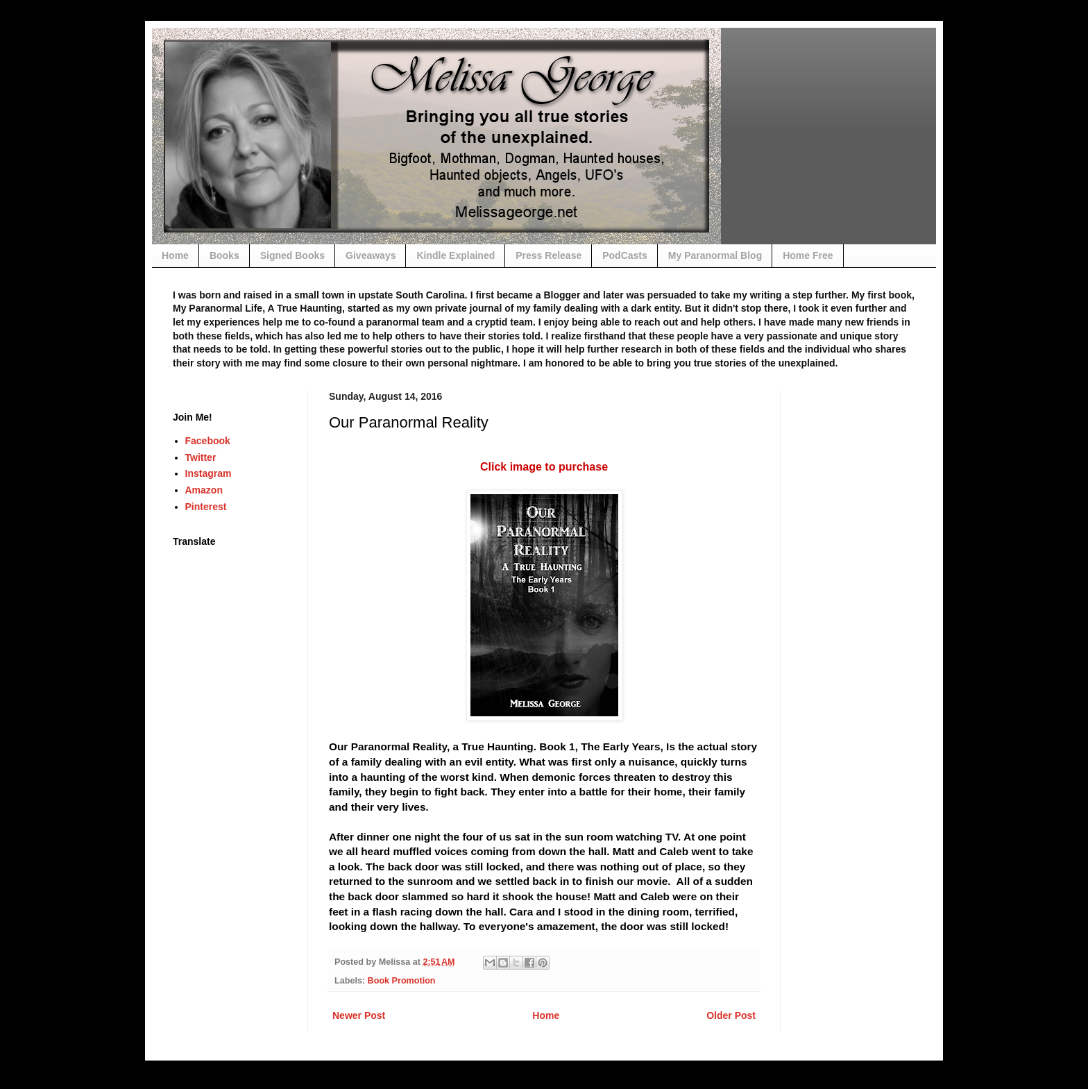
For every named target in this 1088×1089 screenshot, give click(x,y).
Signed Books (292, 255)
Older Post (731, 1015)
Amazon (204, 490)
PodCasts (624, 255)
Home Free (808, 255)
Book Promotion (402, 981)
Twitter (200, 457)
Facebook (207, 440)
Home (175, 255)
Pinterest (206, 506)
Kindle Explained (455, 255)
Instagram (208, 473)
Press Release (548, 255)
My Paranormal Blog (715, 255)
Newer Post (358, 1015)
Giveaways (371, 255)
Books (224, 255)
